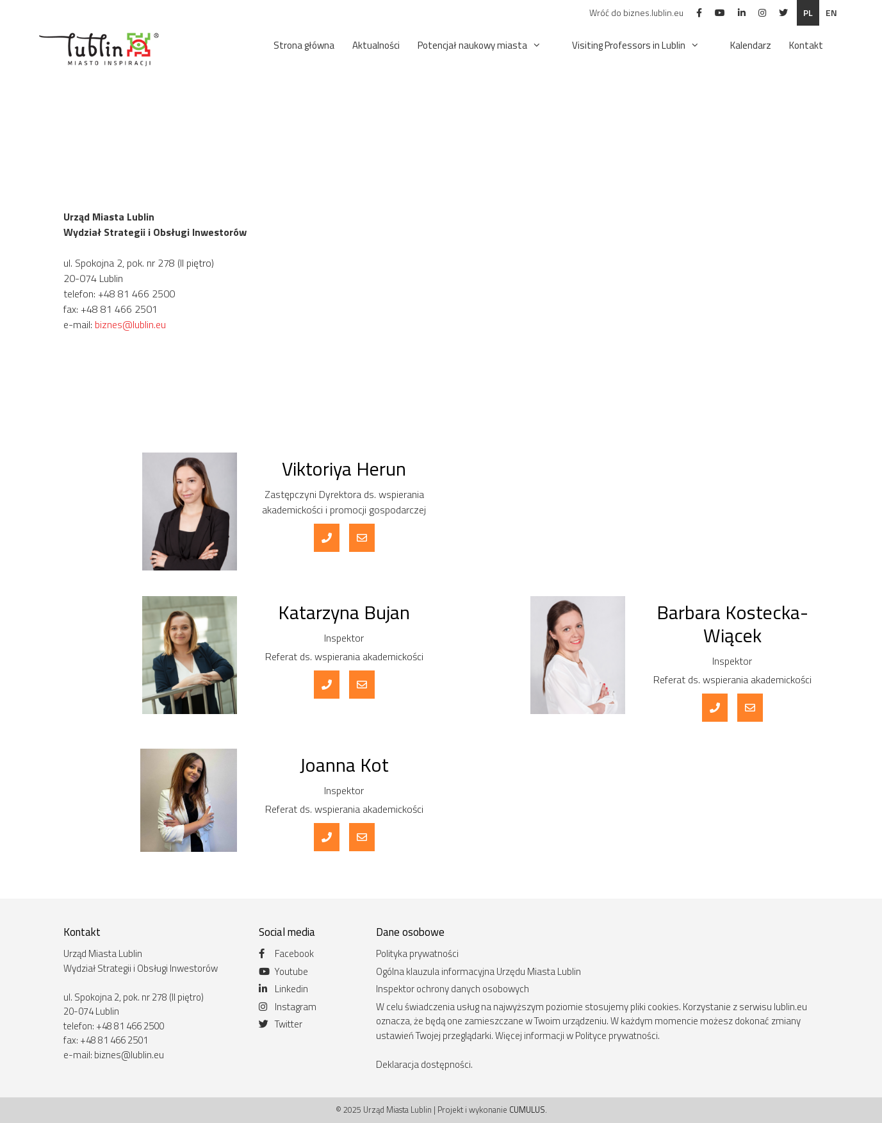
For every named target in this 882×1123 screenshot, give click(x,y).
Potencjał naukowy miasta (486, 45)
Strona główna (304, 45)
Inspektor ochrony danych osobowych (452, 988)
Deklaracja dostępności (423, 1064)
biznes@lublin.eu (130, 324)
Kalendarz (750, 45)
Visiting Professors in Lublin (642, 45)
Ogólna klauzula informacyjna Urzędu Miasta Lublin (478, 971)
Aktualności (376, 45)
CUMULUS (527, 1109)
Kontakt (806, 45)
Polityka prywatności (417, 953)
